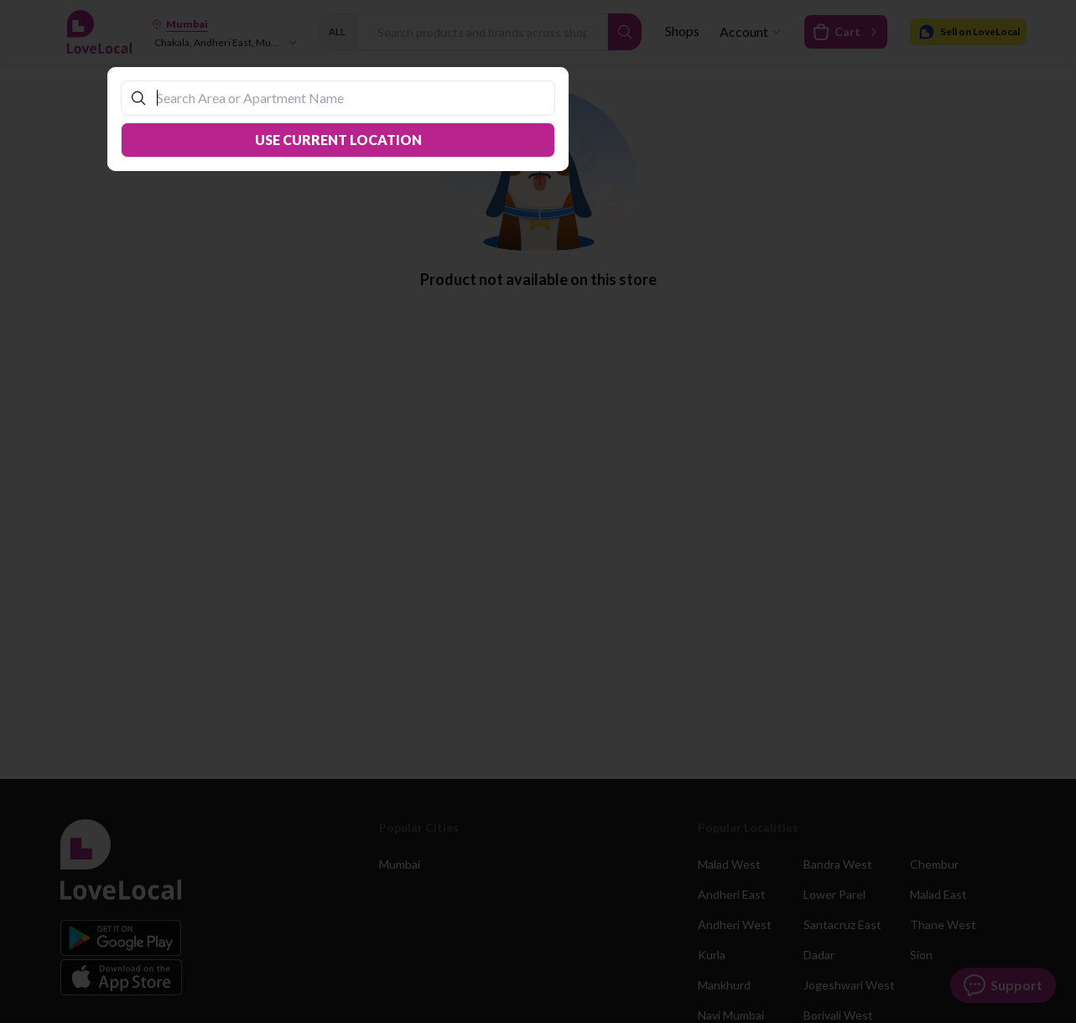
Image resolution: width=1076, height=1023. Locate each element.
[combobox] (346, 98)
